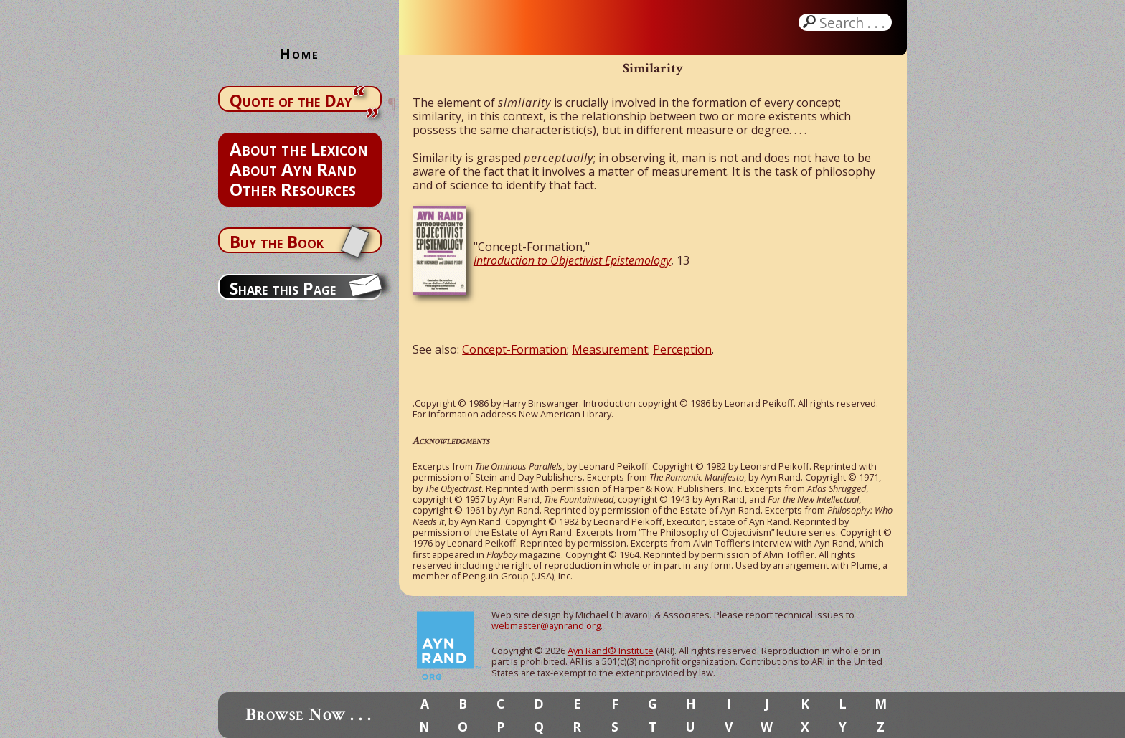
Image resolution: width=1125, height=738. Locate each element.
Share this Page (283, 288)
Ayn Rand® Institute (611, 650)
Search (853, 22)
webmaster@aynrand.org (546, 625)
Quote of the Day (291, 100)
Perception (682, 349)
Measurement (610, 349)
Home (299, 53)
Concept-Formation (514, 349)
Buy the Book (277, 241)
